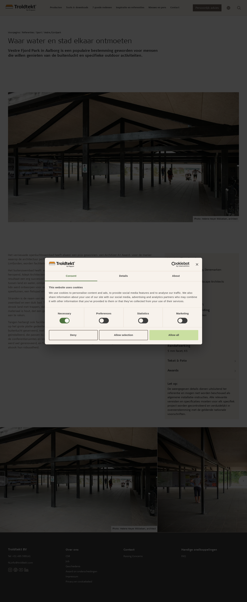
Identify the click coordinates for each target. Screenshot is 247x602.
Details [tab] (123, 275)
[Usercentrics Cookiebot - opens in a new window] (174, 264)
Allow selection (123, 335)
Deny (73, 335)
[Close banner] (197, 264)
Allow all (173, 335)
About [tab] (176, 275)
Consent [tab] (71, 275)
